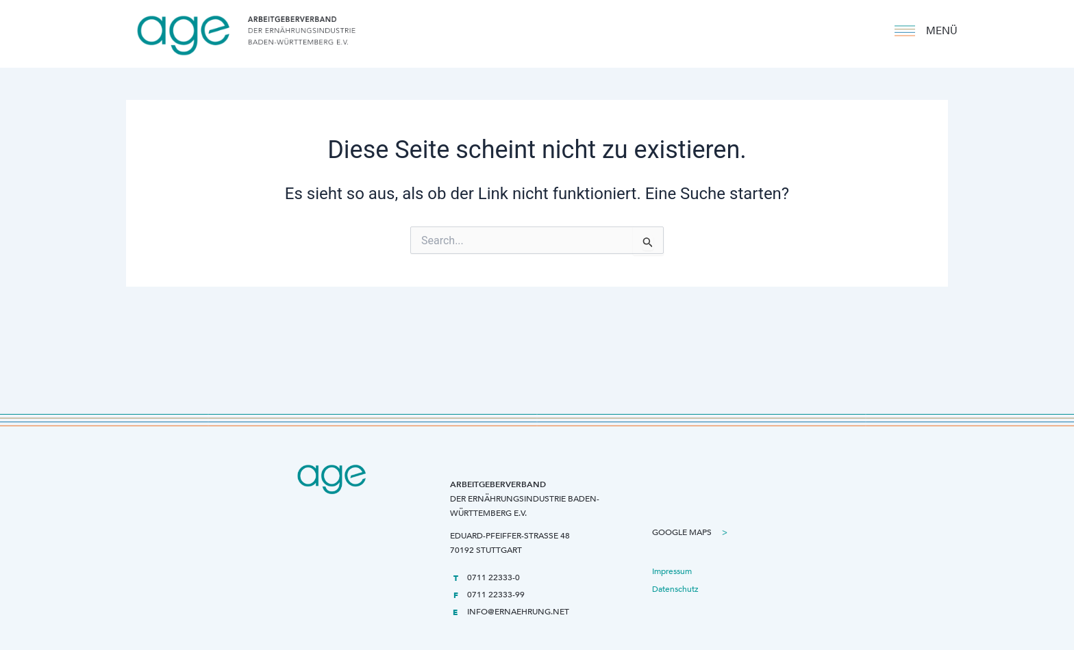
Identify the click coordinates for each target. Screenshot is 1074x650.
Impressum (672, 571)
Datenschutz (675, 589)
